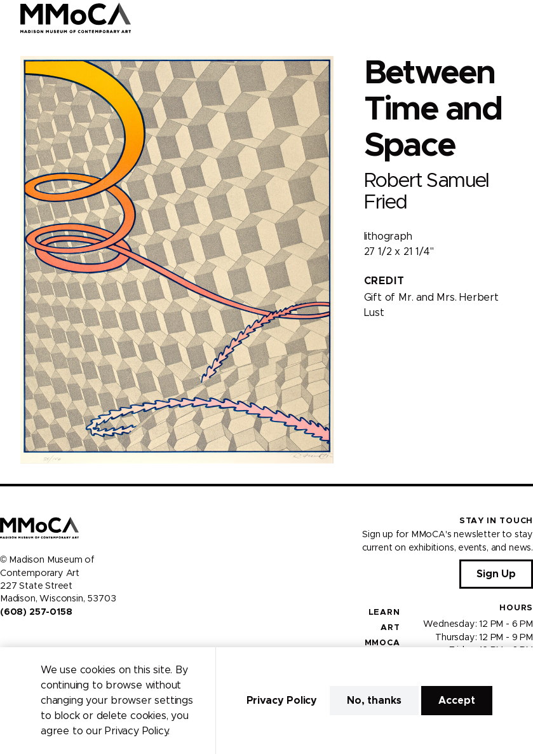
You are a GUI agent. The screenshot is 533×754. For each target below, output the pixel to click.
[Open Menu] (516, 18)
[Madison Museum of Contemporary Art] (76, 18)
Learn (384, 612)
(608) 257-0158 (36, 612)
